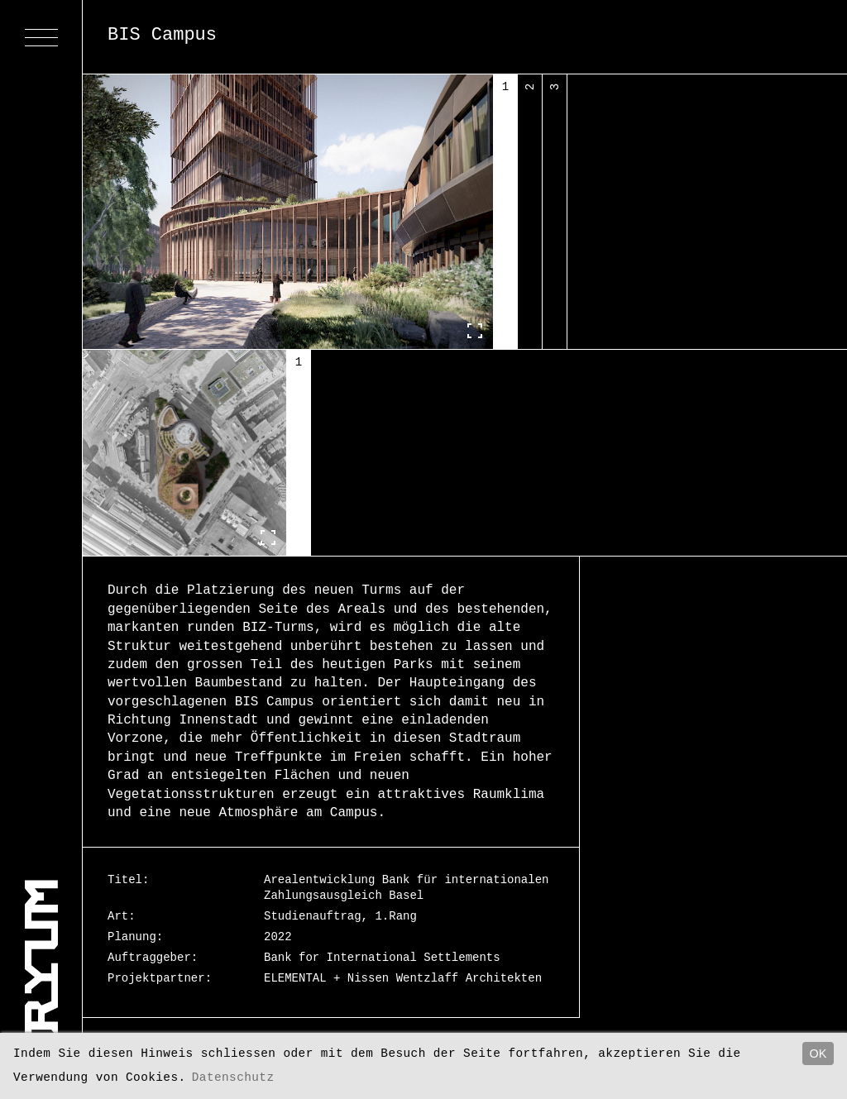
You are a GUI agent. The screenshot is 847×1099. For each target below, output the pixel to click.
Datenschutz (242, 1077)
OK (818, 1053)
